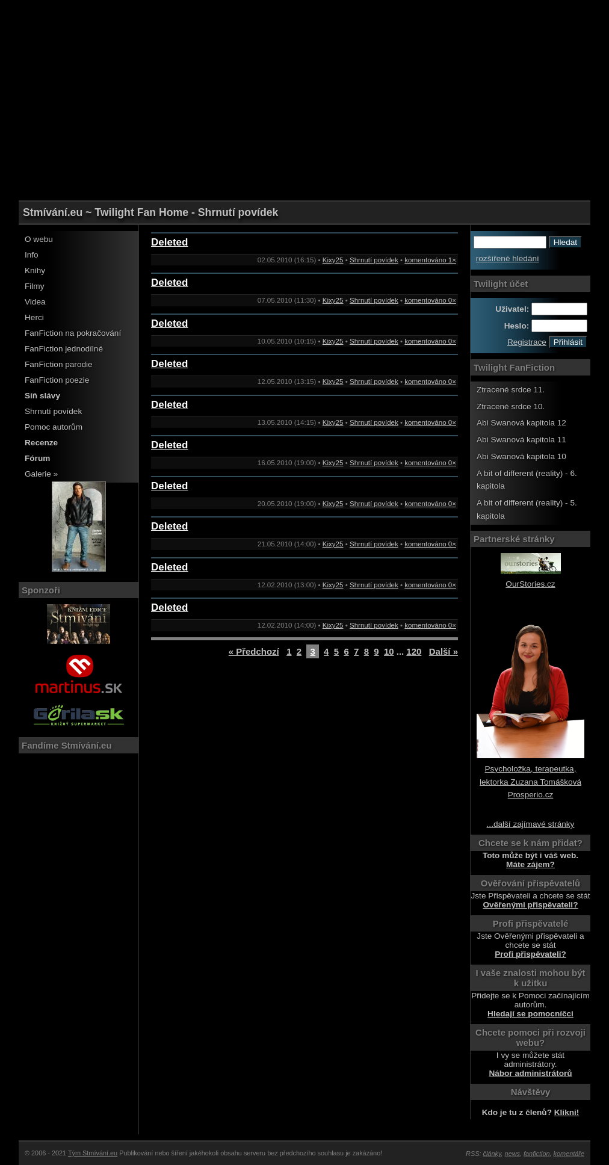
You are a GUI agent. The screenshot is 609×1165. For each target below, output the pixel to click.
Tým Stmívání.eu (92, 1153)
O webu (39, 239)
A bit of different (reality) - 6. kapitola (527, 480)
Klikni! (567, 1112)
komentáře (569, 1153)
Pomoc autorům (53, 426)
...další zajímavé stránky (531, 824)
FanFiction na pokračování (73, 333)
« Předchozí (254, 651)
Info (32, 254)
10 (389, 651)
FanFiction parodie (59, 364)
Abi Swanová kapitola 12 (521, 422)
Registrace (526, 342)
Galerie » (41, 473)
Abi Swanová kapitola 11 (521, 439)
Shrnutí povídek (53, 411)
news (512, 1153)
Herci (34, 317)
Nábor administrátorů (530, 1073)
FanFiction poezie (57, 380)
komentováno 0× (430, 300)
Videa (35, 301)
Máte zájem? (530, 864)
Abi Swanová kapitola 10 (521, 456)
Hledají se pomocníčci (530, 1013)
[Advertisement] (304, 27)
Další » (443, 651)
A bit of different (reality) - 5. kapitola (527, 509)
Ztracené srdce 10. (511, 406)
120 (413, 651)
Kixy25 (333, 260)
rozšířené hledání (507, 258)
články (492, 1153)
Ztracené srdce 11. (511, 389)
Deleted (169, 242)
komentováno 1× (430, 260)
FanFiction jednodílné (64, 348)
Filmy (34, 286)
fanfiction (537, 1153)
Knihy (35, 270)
